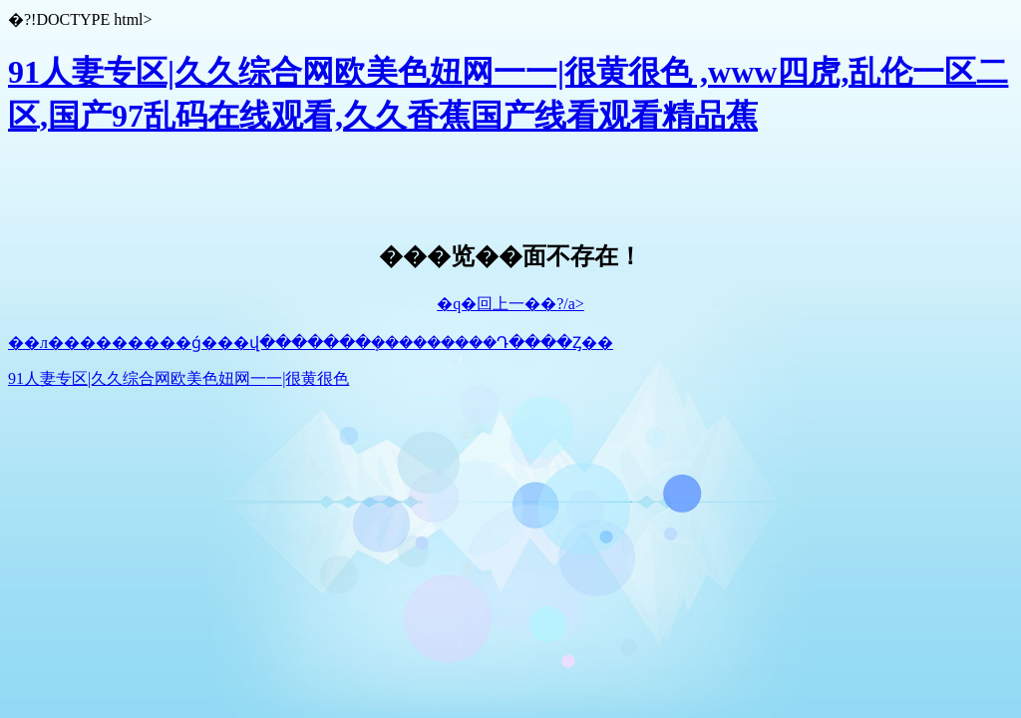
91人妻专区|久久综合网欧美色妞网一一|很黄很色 (178, 378)
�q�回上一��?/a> (510, 303)
